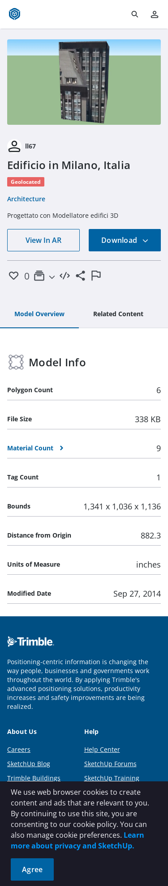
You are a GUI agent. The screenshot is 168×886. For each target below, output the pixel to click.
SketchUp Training (111, 778)
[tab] (39, 314)
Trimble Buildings (33, 778)
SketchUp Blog (28, 763)
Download (125, 240)
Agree (32, 869)
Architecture (26, 199)
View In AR (43, 240)
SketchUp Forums (110, 763)
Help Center (102, 749)
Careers (18, 749)
